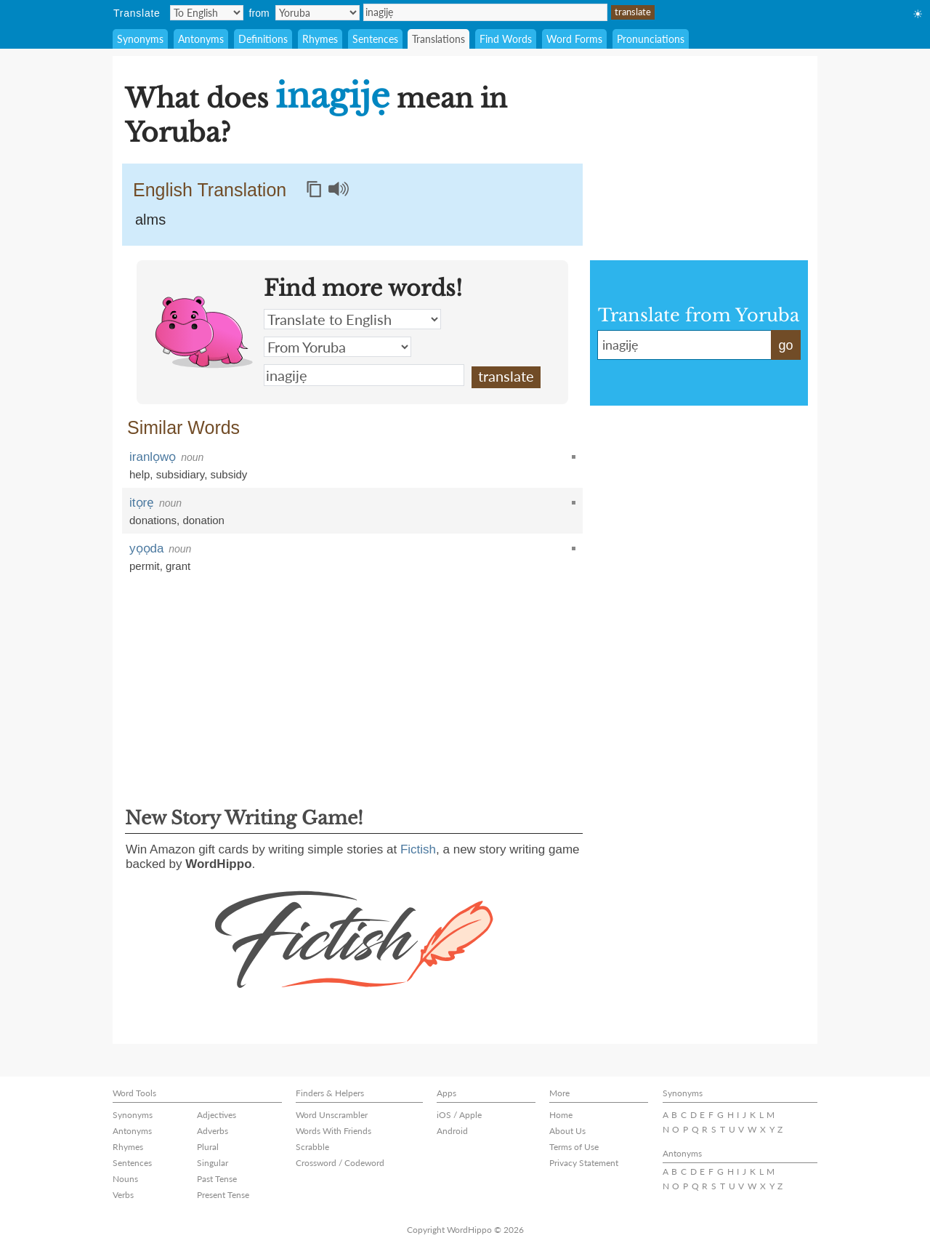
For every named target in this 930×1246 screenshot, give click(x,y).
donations (153, 520)
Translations (438, 39)
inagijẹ (485, 12)
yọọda (146, 548)
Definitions (263, 39)
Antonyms (201, 39)
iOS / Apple (459, 1114)
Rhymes (320, 39)
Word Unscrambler (332, 1114)
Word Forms (574, 39)
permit (144, 566)
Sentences (375, 39)
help (139, 474)
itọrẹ (141, 503)
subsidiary (180, 474)
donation (203, 520)
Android (452, 1130)
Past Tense (217, 1178)
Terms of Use (574, 1146)
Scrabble (312, 1146)
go (785, 345)
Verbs (123, 1194)
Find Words (506, 39)
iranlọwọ (152, 457)
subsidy (228, 474)
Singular (212, 1162)
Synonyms (140, 39)
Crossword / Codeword (340, 1162)
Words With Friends (333, 1130)
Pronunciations (650, 39)
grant (178, 566)
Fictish (418, 849)
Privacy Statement (583, 1162)
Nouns (125, 1178)
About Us (567, 1130)
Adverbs (212, 1130)
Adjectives (216, 1114)
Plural (208, 1146)
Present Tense (223, 1194)
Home (561, 1114)
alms (150, 220)
